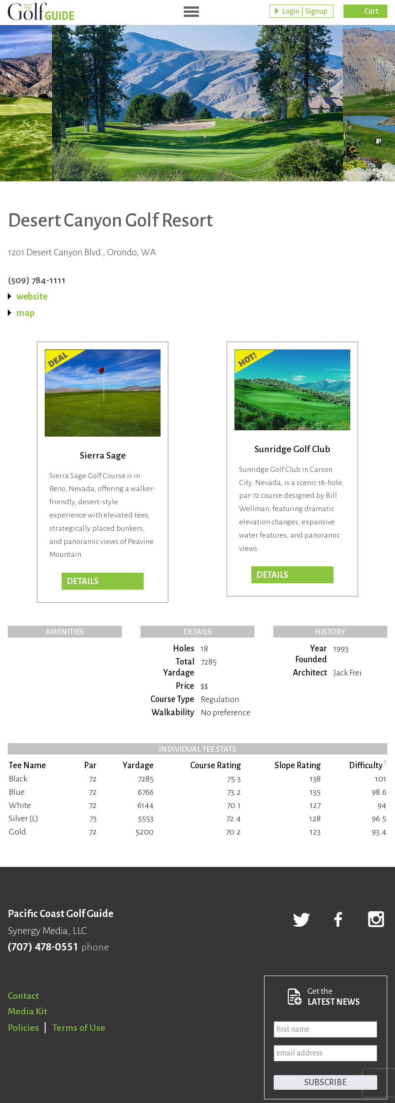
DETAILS (83, 581)
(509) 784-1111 (37, 280)
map (25, 313)
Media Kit (27, 1011)
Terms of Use (78, 1028)
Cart (371, 11)
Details (272, 575)
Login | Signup (304, 11)
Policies (23, 1028)
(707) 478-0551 (43, 947)
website (31, 296)
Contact (23, 996)
